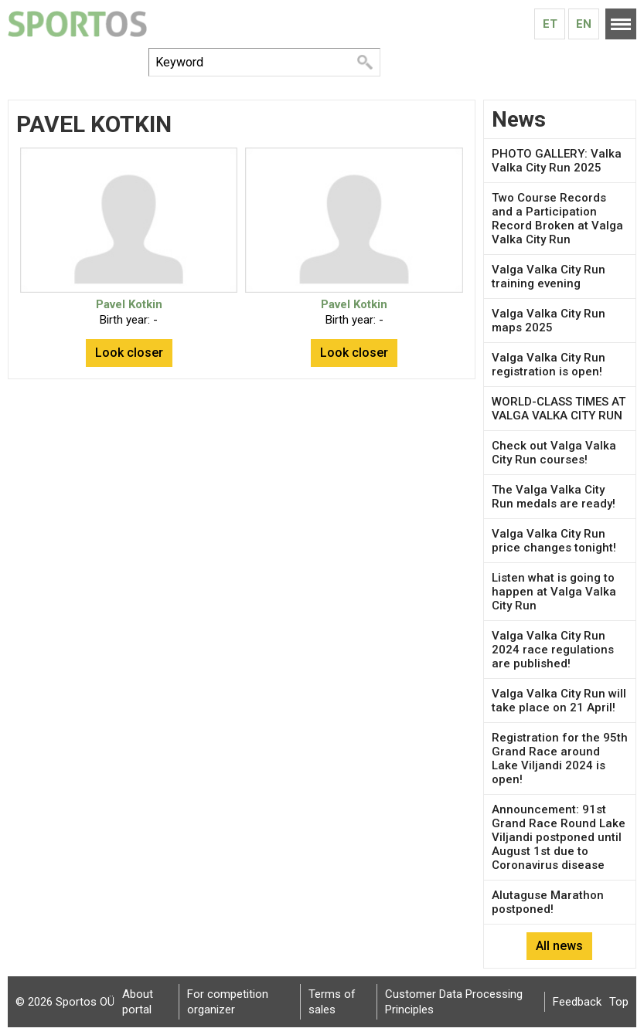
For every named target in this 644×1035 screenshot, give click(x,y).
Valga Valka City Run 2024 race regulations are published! (553, 649)
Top (619, 1002)
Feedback (577, 1002)
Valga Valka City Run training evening (548, 276)
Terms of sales (332, 1001)
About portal (137, 1001)
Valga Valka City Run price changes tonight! (554, 541)
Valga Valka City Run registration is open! (548, 364)
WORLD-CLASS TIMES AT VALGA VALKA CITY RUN (558, 408)
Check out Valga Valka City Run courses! (554, 453)
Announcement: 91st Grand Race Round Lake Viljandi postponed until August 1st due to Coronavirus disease (558, 837)
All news (559, 945)
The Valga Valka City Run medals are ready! (553, 497)
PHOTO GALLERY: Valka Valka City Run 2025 (557, 161)
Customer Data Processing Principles (454, 1001)
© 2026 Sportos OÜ (64, 1002)
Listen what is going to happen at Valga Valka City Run (554, 592)
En (583, 24)
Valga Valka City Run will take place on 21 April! (559, 700)
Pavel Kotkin (129, 304)
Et (550, 24)
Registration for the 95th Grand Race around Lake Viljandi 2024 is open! (560, 758)
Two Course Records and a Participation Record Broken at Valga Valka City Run (557, 218)
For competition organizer (227, 1001)
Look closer (129, 352)
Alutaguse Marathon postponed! (548, 902)
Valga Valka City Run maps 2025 (548, 320)
